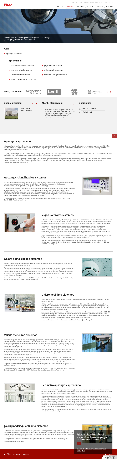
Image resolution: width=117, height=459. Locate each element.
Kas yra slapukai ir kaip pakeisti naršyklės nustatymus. (91, 450)
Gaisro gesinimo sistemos (53, 70)
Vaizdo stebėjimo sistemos (20, 75)
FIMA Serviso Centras (92, 2)
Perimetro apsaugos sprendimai (55, 75)
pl (112, 2)
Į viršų (114, 136)
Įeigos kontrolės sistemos (53, 65)
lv (109, 2)
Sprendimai (69, 7)
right (110, 92)
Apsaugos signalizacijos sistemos (23, 65)
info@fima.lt (86, 112)
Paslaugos (80, 7)
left (107, 92)
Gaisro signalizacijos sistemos (21, 70)
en (106, 2)
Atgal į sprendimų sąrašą (18, 454)
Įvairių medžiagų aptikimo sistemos (23, 79)
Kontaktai (109, 7)
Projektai (100, 7)
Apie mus (60, 7)
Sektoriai (90, 7)
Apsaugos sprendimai (14, 54)
